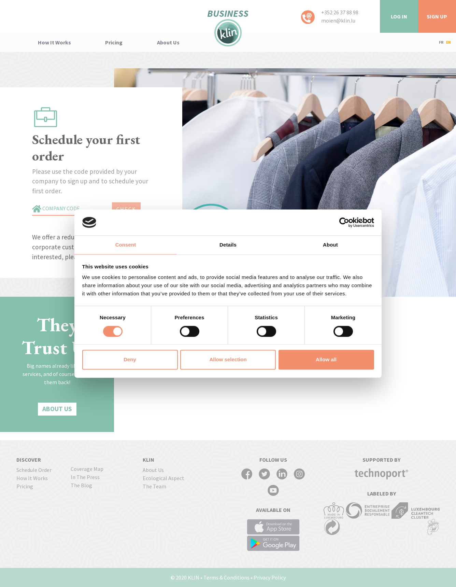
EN (448, 42)
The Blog (81, 485)
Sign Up (437, 16)
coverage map (87, 468)
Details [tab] (228, 245)
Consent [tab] (125, 245)
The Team (154, 486)
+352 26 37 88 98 (339, 12)
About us (168, 42)
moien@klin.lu (338, 20)
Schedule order (34, 469)
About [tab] (330, 245)
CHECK (126, 209)
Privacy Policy (270, 577)
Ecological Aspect (163, 478)
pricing (114, 42)
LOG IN (399, 16)
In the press (85, 477)
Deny (130, 360)
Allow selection (227, 360)
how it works (54, 42)
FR (441, 42)
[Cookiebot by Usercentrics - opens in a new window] (344, 222)
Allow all (326, 360)
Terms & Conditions (226, 577)
